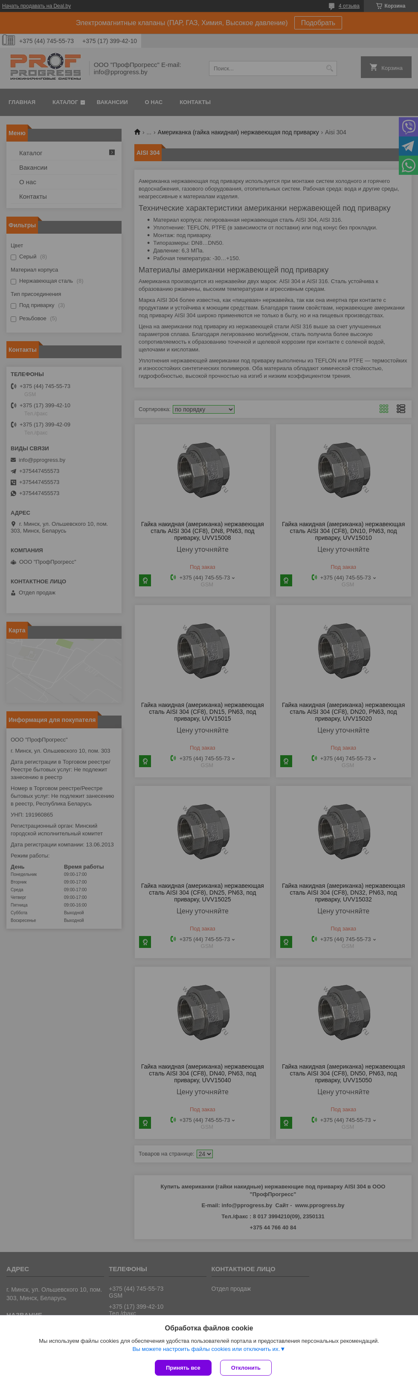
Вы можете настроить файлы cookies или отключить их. (206, 1349)
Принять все (183, 1368)
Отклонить (246, 1368)
